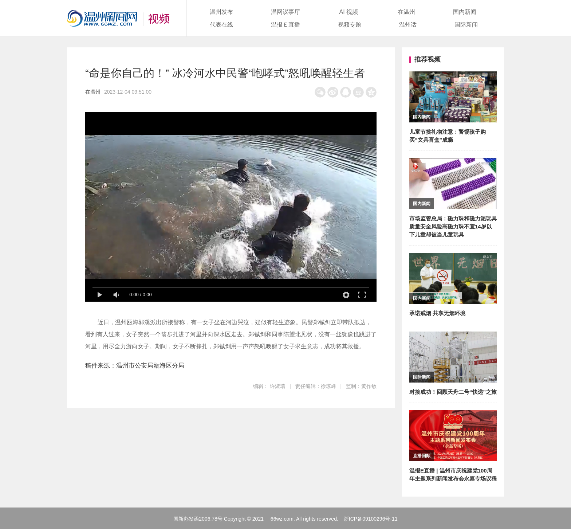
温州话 (408, 24)
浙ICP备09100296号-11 (371, 519)
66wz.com (282, 519)
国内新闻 (464, 12)
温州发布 (221, 12)
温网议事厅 (285, 12)
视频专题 (349, 24)
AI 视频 (349, 12)
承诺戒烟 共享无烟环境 (437, 313)
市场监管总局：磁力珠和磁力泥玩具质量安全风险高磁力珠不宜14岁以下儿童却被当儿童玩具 (453, 226)
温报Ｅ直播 (285, 24)
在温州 (406, 12)
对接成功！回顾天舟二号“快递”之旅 (453, 392)
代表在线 (221, 24)
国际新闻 (466, 24)
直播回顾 (421, 455)
